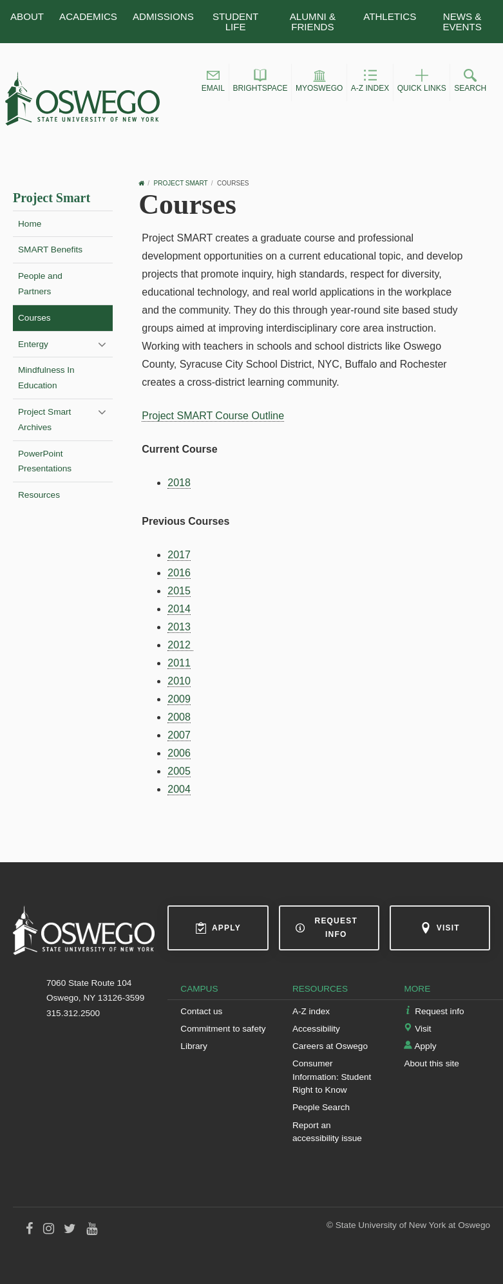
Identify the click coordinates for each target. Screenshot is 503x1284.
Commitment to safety (222, 1029)
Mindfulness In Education (46, 377)
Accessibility (316, 1029)
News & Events (461, 21)
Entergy (33, 344)
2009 (179, 699)
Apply (218, 928)
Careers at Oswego (330, 1046)
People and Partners (40, 283)
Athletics (389, 16)
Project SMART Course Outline (213, 415)
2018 (179, 482)
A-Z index (311, 1011)
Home (29, 224)
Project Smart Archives (44, 419)
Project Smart (51, 198)
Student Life (235, 21)
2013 (179, 626)
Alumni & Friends (313, 21)
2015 (179, 590)
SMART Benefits (50, 249)
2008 (179, 717)
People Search (321, 1107)
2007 (179, 735)
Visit (440, 928)
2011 (179, 662)
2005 (179, 771)
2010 (179, 680)
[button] (213, 82)
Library (193, 1046)
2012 (180, 644)
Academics (88, 16)
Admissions (163, 16)
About (27, 16)
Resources (39, 495)
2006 (179, 753)
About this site (431, 1063)
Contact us (201, 1011)
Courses (34, 318)
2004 (179, 789)
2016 (179, 572)
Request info (326, 927)
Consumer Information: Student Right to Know (331, 1077)
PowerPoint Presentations (44, 461)
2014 (179, 608)
